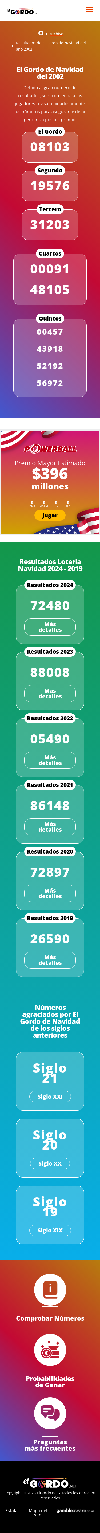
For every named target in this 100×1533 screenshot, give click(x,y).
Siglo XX (50, 1163)
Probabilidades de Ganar (50, 1381)
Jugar (50, 515)
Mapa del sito (38, 1513)
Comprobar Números (50, 1317)
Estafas (12, 1511)
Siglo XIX (50, 1230)
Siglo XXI (50, 1096)
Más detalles (50, 626)
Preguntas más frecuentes (50, 1444)
